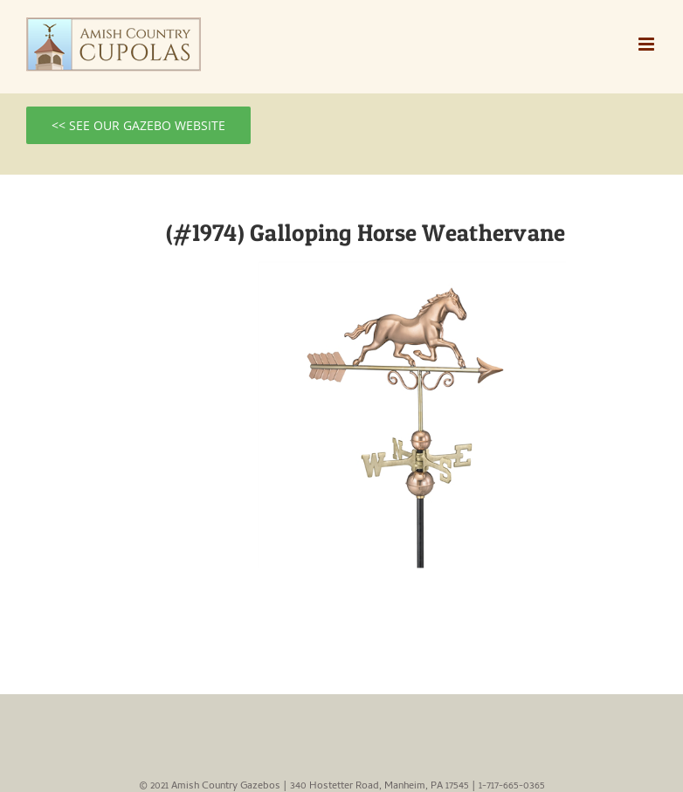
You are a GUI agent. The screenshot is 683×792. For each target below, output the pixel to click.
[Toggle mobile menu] (647, 44)
